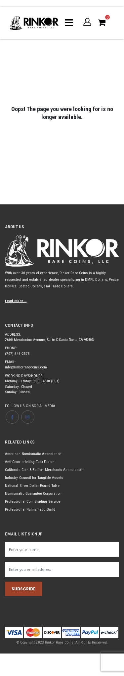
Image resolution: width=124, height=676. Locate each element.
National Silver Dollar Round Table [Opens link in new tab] (32, 485)
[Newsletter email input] (62, 569)
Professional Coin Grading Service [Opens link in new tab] (32, 501)
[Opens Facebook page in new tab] (12, 417)
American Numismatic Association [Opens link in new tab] (33, 453)
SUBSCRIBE (23, 589)
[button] (87, 21)
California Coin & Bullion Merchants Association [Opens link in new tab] (44, 469)
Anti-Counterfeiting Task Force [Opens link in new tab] (29, 461)
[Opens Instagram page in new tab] (27, 417)
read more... (16, 300)
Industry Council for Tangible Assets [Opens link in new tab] (34, 477)
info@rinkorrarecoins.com (26, 367)
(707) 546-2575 (17, 353)
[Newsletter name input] (62, 549)
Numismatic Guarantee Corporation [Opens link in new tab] (33, 493)
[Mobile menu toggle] (69, 22)
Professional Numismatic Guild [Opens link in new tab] (30, 509)
